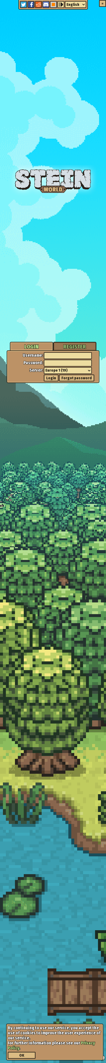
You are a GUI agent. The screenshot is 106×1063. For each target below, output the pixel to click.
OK (21, 1055)
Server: (36, 370)
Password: (33, 362)
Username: (33, 355)
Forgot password (76, 378)
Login (51, 378)
